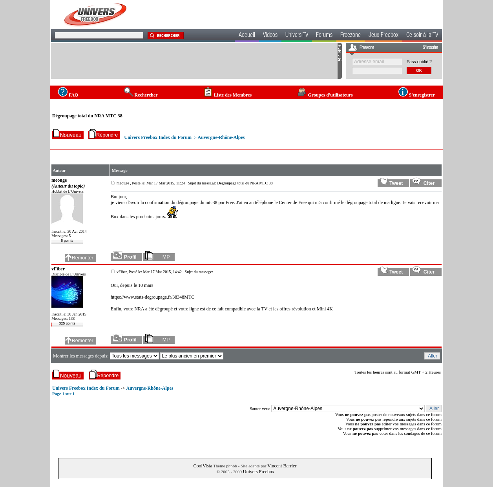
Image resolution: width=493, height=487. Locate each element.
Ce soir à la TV (422, 36)
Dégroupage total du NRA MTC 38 (87, 116)
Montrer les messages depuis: (81, 356)
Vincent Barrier (281, 466)
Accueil (247, 36)
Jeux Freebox (383, 36)
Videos (270, 36)
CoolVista (203, 466)
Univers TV (296, 36)
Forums (324, 36)
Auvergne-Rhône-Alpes (221, 137)
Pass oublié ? (419, 61)
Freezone (350, 36)
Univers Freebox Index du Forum (158, 137)
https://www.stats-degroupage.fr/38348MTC (152, 297)
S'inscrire (430, 48)
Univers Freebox (258, 471)
